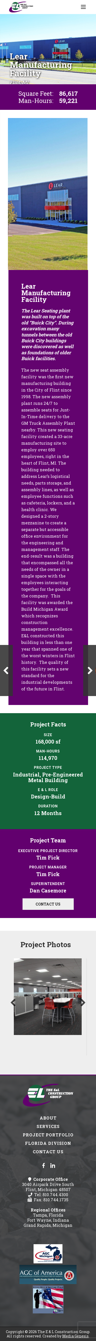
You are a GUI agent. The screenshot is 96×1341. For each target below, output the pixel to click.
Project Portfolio (48, 1134)
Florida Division (48, 1143)
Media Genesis (75, 1336)
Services (48, 1126)
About (48, 1118)
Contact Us (48, 904)
